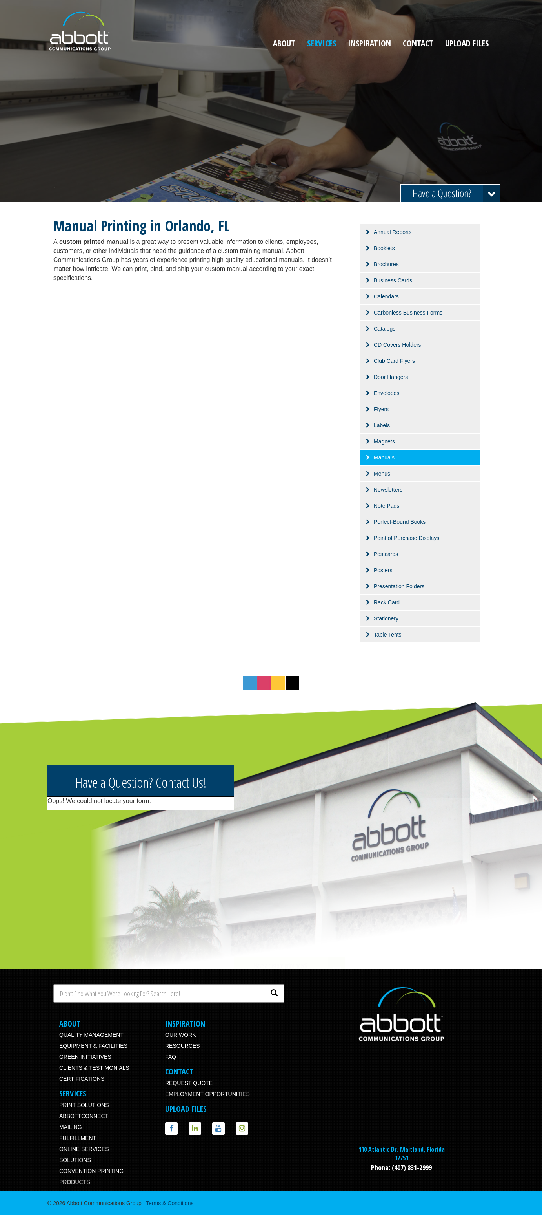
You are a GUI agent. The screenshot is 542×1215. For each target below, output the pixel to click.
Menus (382, 473)
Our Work (180, 1035)
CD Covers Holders (397, 345)
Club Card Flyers (394, 361)
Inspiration (369, 43)
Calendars (386, 296)
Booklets (384, 248)
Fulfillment (77, 1138)
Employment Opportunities (207, 1094)
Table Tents (388, 634)
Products (74, 1182)
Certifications (81, 1079)
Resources (182, 1046)
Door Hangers (391, 377)
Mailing (70, 1127)
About (284, 43)
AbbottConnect (83, 1116)
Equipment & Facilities (93, 1046)
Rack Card (387, 602)
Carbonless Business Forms (408, 312)
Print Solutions (84, 1105)
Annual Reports (393, 232)
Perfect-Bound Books (400, 522)
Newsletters (388, 490)
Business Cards (393, 280)
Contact (418, 43)
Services (321, 43)
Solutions (75, 1160)
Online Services (84, 1149)
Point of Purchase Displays (406, 538)
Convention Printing (91, 1171)
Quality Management (91, 1035)
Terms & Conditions (169, 1203)
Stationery (386, 618)
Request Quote (189, 1083)
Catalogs (384, 329)
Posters (383, 570)
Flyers (381, 409)
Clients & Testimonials (94, 1068)
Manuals (384, 457)
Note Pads (386, 506)
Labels (382, 425)
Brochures (386, 264)
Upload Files (467, 43)
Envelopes (386, 393)
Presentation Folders (399, 586)
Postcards (386, 554)
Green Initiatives (85, 1057)
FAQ (170, 1057)
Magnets (384, 441)
